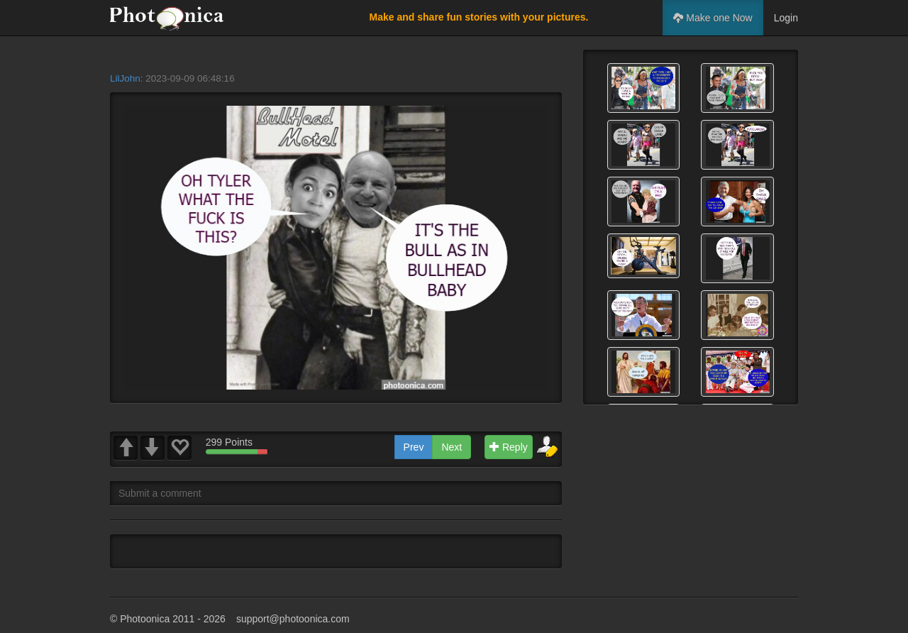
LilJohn (125, 78)
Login (786, 17)
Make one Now (712, 17)
